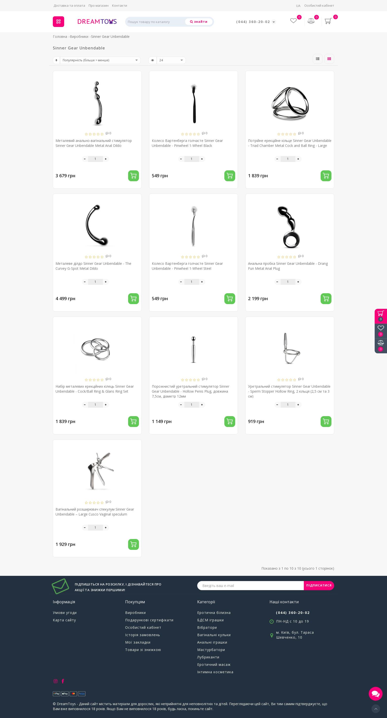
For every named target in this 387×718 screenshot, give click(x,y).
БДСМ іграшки (210, 620)
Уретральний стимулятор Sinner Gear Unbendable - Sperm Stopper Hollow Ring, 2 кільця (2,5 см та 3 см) (289, 391)
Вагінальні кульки (214, 634)
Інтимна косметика (215, 672)
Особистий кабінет (319, 5)
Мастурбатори (211, 649)
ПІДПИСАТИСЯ (319, 585)
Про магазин (99, 5)
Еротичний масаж (214, 664)
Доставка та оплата (69, 5)
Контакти (119, 5)
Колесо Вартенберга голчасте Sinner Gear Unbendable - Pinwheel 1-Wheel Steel (187, 266)
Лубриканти (208, 657)
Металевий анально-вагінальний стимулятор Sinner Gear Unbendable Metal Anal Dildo (94, 143)
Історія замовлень (142, 634)
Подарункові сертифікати (149, 620)
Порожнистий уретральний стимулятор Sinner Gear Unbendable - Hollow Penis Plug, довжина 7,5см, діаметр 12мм (190, 391)
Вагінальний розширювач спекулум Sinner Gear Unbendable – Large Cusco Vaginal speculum (95, 511)
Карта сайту (64, 620)
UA (298, 5)
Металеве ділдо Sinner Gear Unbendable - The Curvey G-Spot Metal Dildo (93, 266)
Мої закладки (138, 642)
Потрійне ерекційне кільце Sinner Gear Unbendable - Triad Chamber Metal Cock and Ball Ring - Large (289, 143)
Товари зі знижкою (143, 649)
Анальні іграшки (212, 642)
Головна (60, 36)
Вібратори (207, 627)
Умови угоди (65, 612)
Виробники (79, 36)
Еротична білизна (214, 612)
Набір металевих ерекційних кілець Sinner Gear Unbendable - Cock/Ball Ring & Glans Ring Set (95, 389)
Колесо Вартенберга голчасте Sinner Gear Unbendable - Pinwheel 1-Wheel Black (187, 143)
